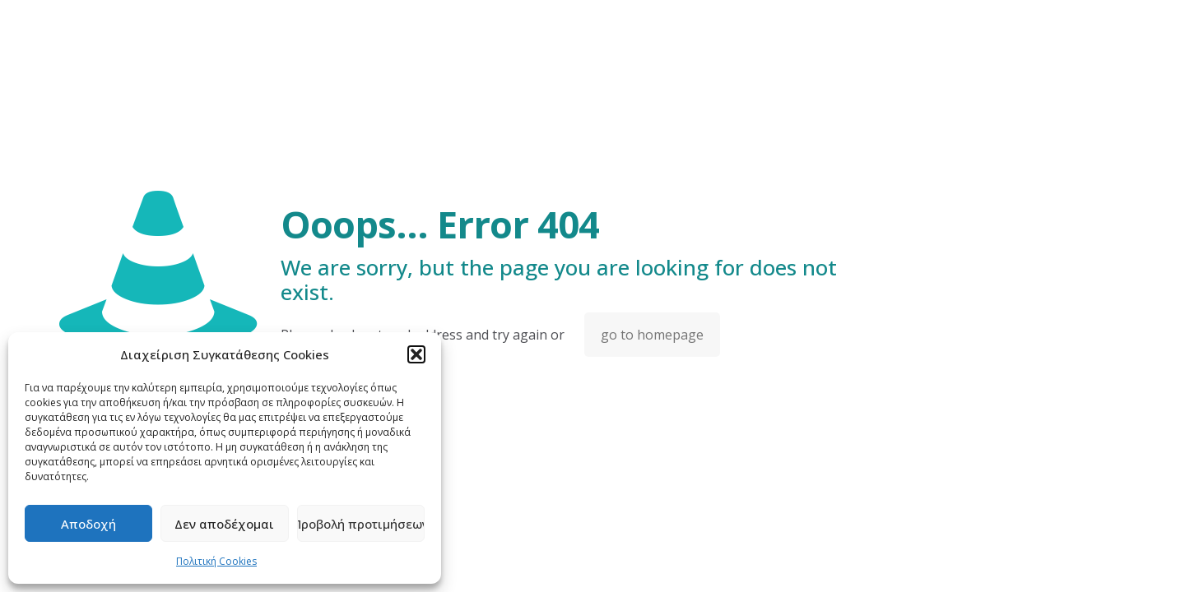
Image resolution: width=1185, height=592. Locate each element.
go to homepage (652, 335)
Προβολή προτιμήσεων (361, 524)
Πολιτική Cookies (216, 561)
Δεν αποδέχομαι (224, 524)
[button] (416, 354)
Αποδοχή (88, 524)
